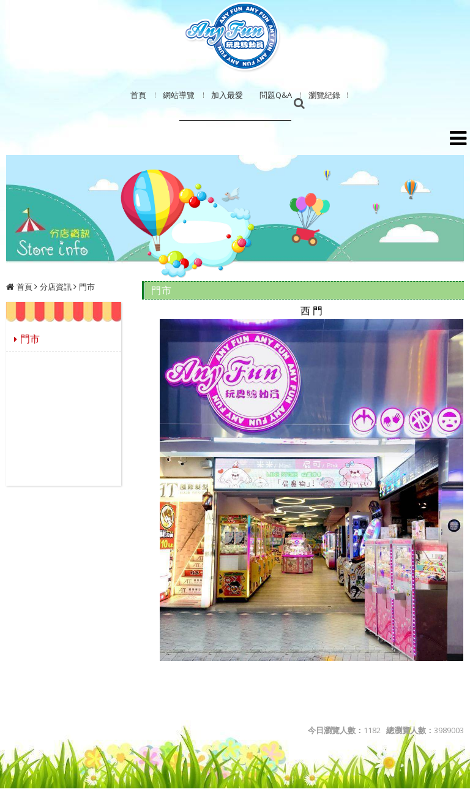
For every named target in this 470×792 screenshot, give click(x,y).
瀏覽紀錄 (324, 94)
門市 (87, 286)
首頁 (24, 286)
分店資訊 (56, 286)
